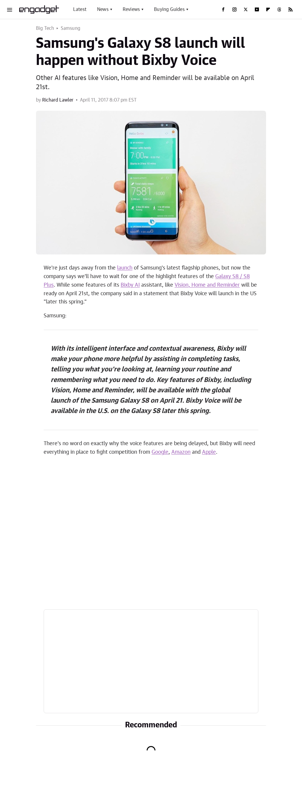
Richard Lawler (57, 100)
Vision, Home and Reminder (207, 285)
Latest (79, 9)
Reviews (131, 9)
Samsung (70, 28)
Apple (209, 452)
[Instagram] (234, 9)
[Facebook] (223, 9)
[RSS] (290, 9)
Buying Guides (169, 9)
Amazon (181, 452)
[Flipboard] (268, 9)
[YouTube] (256, 9)
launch (124, 268)
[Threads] (279, 9)
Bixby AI (130, 285)
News (103, 9)
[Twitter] (245, 9)
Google (160, 452)
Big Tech (45, 28)
